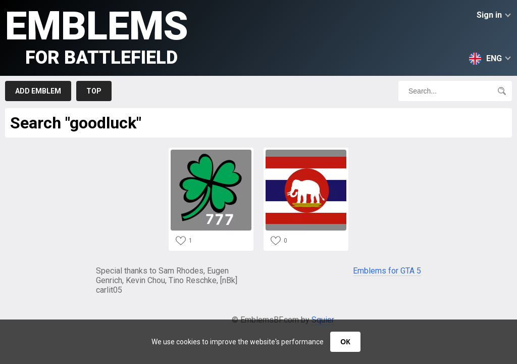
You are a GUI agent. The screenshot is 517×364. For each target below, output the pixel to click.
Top (93, 91)
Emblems (96, 35)
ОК (345, 342)
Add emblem (38, 91)
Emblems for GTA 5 (387, 271)
